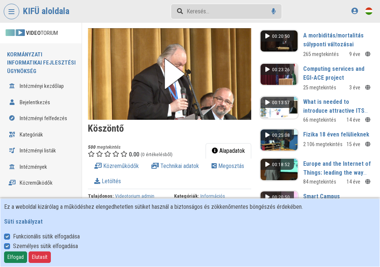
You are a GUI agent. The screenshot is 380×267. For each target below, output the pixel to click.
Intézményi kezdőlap (36, 86)
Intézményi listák (32, 150)
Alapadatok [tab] (228, 150)
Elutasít (40, 257)
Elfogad (15, 257)
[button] (169, 74)
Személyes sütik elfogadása (45, 246)
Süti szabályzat (23, 221)
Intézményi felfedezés (38, 118)
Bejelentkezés (29, 102)
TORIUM (32, 33)
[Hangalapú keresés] (274, 11)
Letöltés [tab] (107, 181)
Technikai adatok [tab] (175, 165)
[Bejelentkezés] (354, 11)
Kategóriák (26, 134)
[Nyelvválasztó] (369, 11)
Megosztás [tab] (228, 165)
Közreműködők (31, 182)
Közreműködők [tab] (116, 165)
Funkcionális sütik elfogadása (46, 236)
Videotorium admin (134, 196)
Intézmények (28, 167)
